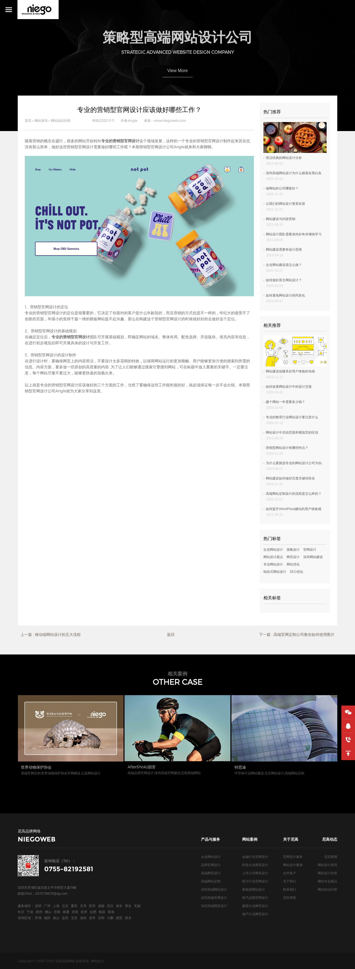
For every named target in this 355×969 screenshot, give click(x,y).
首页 (28, 120)
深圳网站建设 (313, 557)
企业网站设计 (273, 549)
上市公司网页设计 (255, 873)
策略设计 (293, 549)
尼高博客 (289, 897)
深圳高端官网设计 (214, 897)
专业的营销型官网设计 (59, 385)
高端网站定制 (211, 881)
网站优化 (293, 564)
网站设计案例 (293, 865)
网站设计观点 (273, 557)
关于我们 (289, 881)
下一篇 (297, 634)
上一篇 (50, 634)
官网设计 (309, 549)
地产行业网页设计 (255, 914)
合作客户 (289, 873)
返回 (171, 634)
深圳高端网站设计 (214, 889)
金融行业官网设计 (255, 856)
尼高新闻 (330, 856)
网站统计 (97, 961)
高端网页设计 (211, 873)
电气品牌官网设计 (255, 897)
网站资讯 (41, 120)
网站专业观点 (327, 881)
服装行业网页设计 (255, 906)
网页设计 (293, 557)
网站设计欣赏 (327, 873)
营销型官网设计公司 (156, 146)
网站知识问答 (61, 120)
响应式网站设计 (274, 571)
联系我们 (289, 889)
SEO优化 (296, 571)
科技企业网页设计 (255, 865)
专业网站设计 (273, 564)
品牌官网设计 (211, 865)
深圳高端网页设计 (214, 906)
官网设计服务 (293, 856)
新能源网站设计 (253, 889)
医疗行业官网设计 (255, 881)
